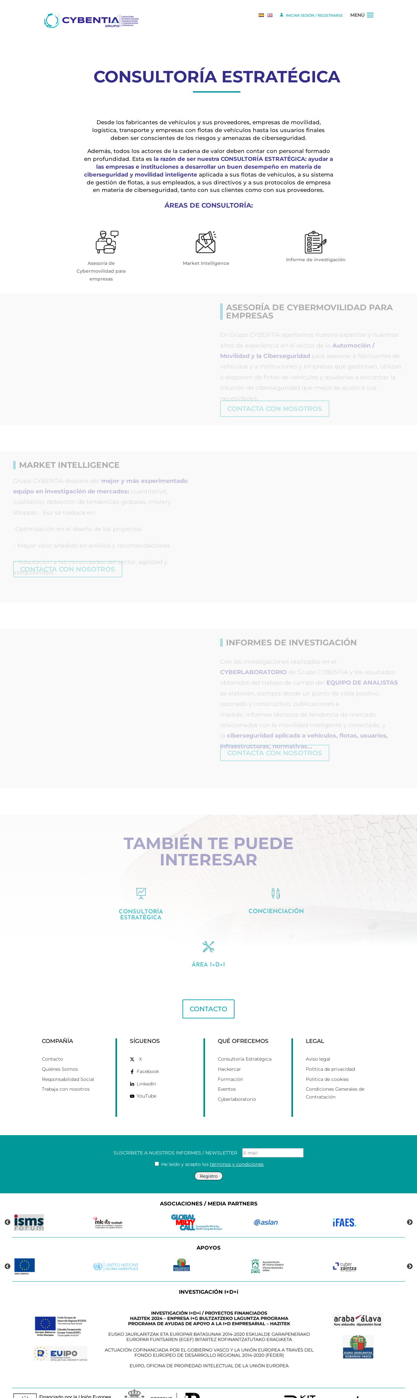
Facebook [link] (148, 1047)
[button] (370, 20)
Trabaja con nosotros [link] (66, 1065)
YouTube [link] (146, 1072)
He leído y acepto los (209, 1140)
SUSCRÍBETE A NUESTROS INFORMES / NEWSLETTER (208, 1129)
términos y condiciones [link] (237, 1140)
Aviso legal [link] (318, 1035)
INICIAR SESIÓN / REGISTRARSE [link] (311, 15)
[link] (92, 20)
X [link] (140, 1035)
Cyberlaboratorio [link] (237, 1075)
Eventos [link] (227, 1065)
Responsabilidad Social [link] (68, 1055)
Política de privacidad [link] (330, 1045)
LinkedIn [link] (146, 1060)
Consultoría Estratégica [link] (244, 1035)
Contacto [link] (52, 1035)
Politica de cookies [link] (327, 1055)
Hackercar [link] (229, 1045)
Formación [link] (230, 1055)
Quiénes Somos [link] (60, 1045)
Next (410, 1198)
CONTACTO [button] (208, 985)
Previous (7, 1198)
